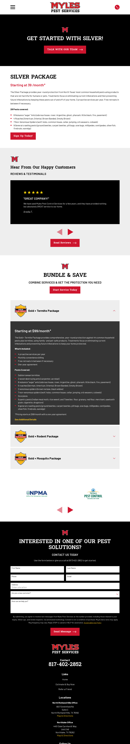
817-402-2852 (65, 665)
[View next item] (70, 232)
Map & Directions (65, 716)
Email (69, 577)
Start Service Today (65, 290)
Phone (14, 577)
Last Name (71, 568)
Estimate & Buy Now (65, 684)
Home (65, 679)
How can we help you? (20, 602)
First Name (16, 568)
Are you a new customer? (21, 593)
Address (15, 585)
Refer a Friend (65, 689)
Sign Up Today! (23, 136)
